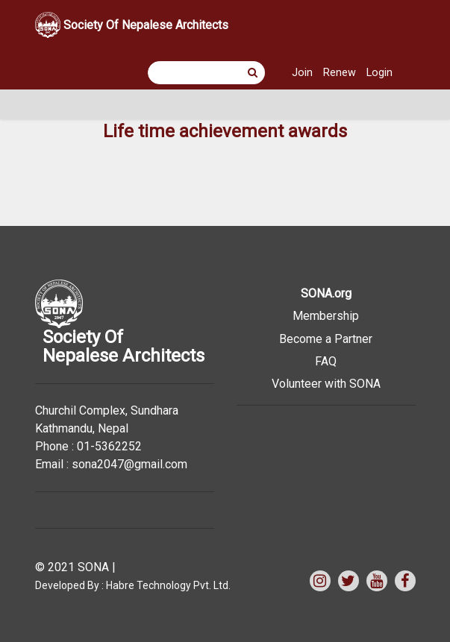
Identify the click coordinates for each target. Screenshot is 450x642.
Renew (339, 72)
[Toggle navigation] (56, 104)
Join (302, 72)
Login (379, 72)
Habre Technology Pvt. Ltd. (168, 585)
